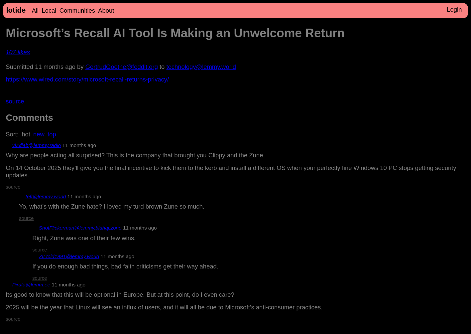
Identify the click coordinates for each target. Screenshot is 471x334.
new (39, 134)
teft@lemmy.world (46, 196)
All (35, 10)
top (52, 134)
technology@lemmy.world (201, 66)
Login (454, 9)
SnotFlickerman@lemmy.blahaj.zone (80, 228)
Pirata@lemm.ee (31, 284)
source (15, 101)
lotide (16, 10)
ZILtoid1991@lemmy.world (69, 256)
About (106, 10)
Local (49, 10)
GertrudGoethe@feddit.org (121, 66)
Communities (77, 10)
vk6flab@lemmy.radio (36, 145)
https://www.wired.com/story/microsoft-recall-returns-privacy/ (87, 79)
